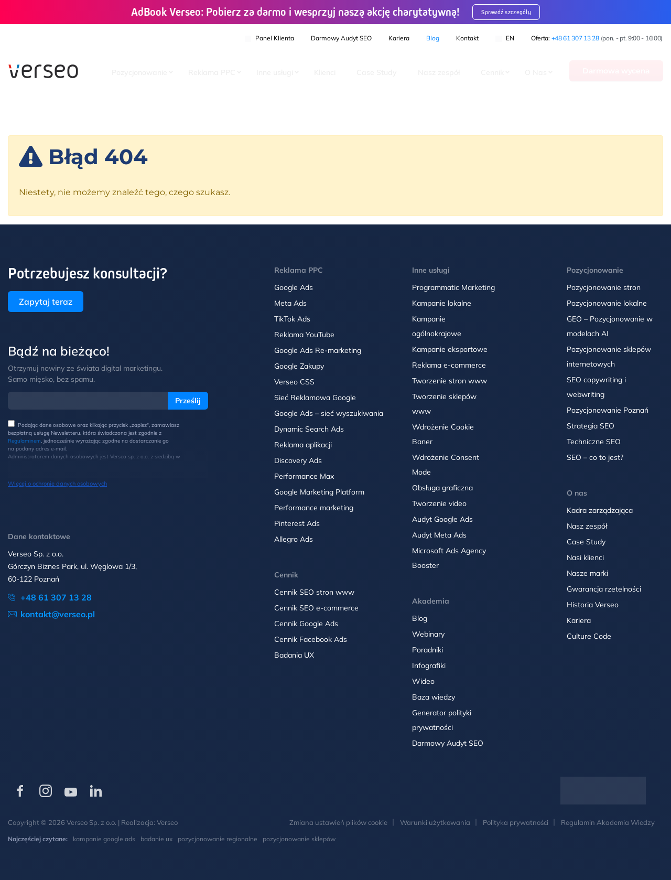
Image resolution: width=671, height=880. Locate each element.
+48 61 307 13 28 (575, 37)
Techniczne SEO (594, 441)
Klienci (325, 73)
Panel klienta (269, 37)
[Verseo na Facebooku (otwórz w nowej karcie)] (20, 790)
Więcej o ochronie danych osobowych (57, 483)
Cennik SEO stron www (314, 592)
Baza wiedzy (433, 697)
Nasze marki (587, 573)
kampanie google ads (104, 839)
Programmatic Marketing (453, 287)
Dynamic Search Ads (309, 429)
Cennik (492, 73)
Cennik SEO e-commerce (316, 608)
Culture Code (589, 636)
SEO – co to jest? (595, 457)
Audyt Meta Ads (440, 535)
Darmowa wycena (616, 71)
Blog (432, 37)
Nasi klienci (585, 557)
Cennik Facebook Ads (310, 639)
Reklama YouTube (304, 334)
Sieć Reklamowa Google (315, 397)
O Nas (536, 73)
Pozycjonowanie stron (604, 287)
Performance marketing (313, 507)
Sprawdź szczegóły (513, 11)
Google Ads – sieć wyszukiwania (328, 413)
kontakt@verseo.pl (57, 614)
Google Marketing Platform (319, 492)
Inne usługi (274, 73)
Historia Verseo (593, 604)
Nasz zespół (439, 73)
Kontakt (467, 37)
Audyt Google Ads (442, 519)
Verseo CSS (294, 382)
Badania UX (294, 655)
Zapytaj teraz (45, 301)
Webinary (428, 634)
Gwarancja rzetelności (604, 589)
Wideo (423, 681)
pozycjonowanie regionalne (217, 839)
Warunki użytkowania (435, 822)
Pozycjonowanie (139, 73)
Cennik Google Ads (306, 623)
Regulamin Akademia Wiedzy (608, 822)
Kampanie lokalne (441, 303)
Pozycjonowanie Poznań (607, 410)
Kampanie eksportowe (450, 349)
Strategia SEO (590, 426)
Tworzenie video (439, 503)
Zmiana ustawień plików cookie (338, 822)
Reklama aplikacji (303, 444)
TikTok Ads (292, 319)
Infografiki (429, 665)
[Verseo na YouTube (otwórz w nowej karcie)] (70, 790)
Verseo (167, 822)
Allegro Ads (293, 539)
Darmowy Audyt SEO (341, 37)
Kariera (398, 37)
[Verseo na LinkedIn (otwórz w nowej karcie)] (96, 790)
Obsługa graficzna (442, 487)
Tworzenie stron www (449, 380)
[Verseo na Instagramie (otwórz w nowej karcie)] (45, 790)
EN (504, 37)
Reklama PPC (211, 73)
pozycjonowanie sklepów (299, 839)
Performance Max (304, 476)
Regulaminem (24, 440)
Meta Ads (290, 303)
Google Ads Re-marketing (317, 350)
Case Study (376, 73)
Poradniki (427, 649)
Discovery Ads (298, 460)
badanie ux (156, 839)
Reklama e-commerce (449, 365)
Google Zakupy (299, 366)
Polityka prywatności (515, 822)
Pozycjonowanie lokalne (607, 303)
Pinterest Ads (297, 523)
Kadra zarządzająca (600, 510)
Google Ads (293, 287)
